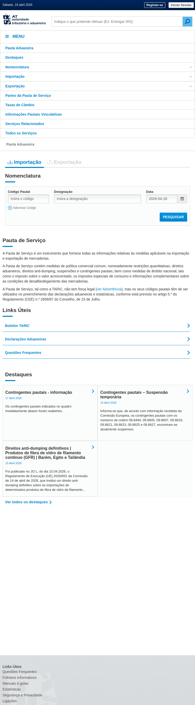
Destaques (14, 57)
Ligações (10, 701)
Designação (63, 192)
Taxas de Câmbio (19, 105)
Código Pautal (19, 192)
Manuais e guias (15, 683)
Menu (15, 36)
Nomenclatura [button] (98, 67)
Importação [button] (98, 76)
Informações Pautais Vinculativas (33, 114)
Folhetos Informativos (20, 678)
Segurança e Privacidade (22, 695)
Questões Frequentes (20, 672)
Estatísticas (12, 689)
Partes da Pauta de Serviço (28, 95)
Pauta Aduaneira (19, 48)
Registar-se (155, 5)
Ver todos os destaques (26, 502)
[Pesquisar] (187, 21)
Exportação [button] (98, 86)
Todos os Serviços (21, 133)
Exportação (64, 162)
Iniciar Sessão (181, 5)
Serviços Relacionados (24, 124)
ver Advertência (109, 289)
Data (149, 192)
